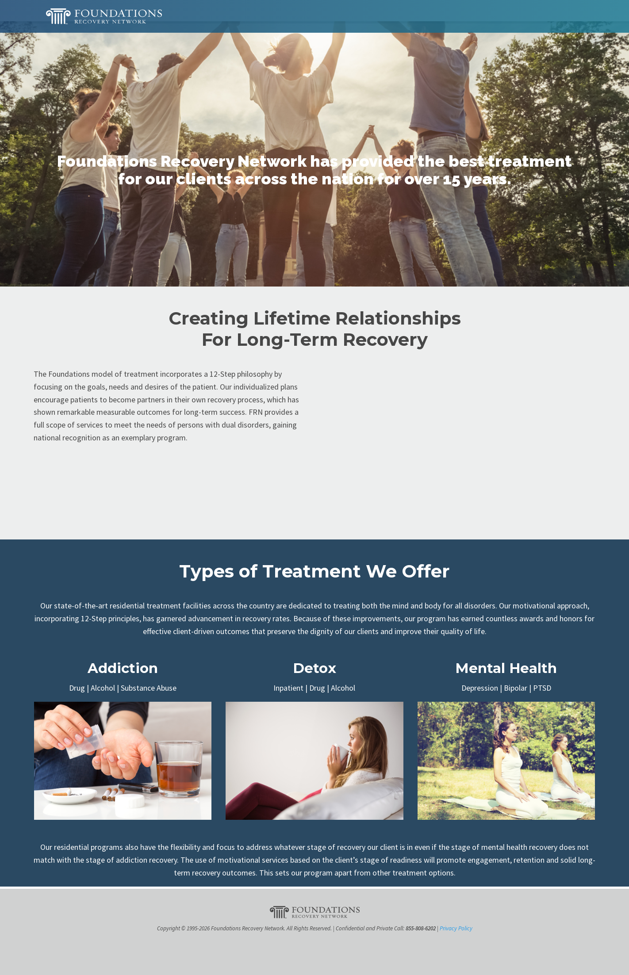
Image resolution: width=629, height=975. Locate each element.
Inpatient (288, 688)
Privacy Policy (456, 928)
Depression (479, 688)
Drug (77, 688)
